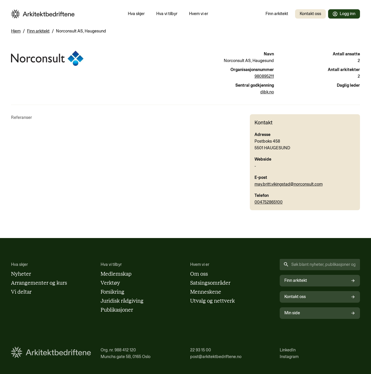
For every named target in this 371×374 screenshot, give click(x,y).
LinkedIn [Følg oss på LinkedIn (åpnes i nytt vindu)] (288, 350)
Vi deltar (21, 292)
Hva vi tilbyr (166, 13)
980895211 (264, 76)
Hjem (16, 31)
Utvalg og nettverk (212, 301)
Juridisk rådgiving (122, 301)
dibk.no (267, 92)
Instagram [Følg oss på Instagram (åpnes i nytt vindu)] (289, 356)
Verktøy (110, 283)
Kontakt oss (310, 13)
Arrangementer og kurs (39, 283)
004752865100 (268, 202)
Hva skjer (136, 13)
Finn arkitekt (276, 13)
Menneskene (205, 292)
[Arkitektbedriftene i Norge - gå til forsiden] (43, 14)
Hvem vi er (198, 13)
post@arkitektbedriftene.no (215, 356)
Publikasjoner (117, 310)
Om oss (199, 274)
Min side (319, 312)
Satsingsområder (210, 283)
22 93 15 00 (200, 350)
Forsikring (112, 292)
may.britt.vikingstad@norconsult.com (288, 184)
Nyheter (21, 274)
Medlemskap (116, 274)
